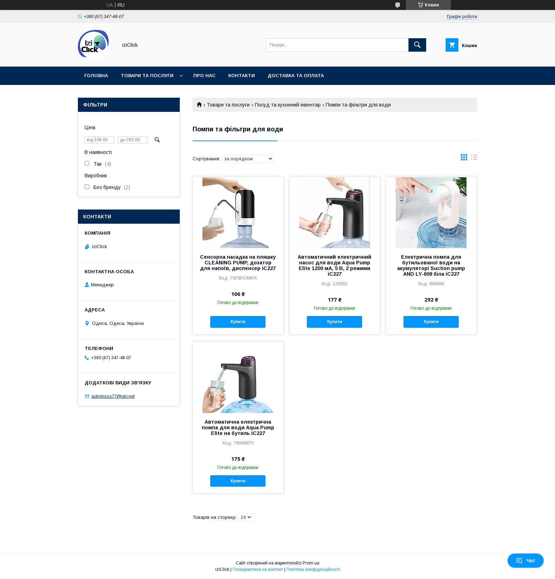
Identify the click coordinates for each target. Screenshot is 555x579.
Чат (525, 560)
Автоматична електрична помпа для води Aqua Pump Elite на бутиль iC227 (238, 427)
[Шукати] (417, 45)
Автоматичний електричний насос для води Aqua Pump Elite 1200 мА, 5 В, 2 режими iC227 (334, 265)
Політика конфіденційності (313, 569)
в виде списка (474, 159)
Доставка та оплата (296, 75)
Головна (96, 75)
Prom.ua (311, 563)
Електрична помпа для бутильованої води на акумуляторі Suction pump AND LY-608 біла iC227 (431, 265)
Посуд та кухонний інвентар (288, 105)
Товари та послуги (147, 75)
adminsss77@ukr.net (113, 396)
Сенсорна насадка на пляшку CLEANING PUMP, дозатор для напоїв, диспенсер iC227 (238, 262)
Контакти (241, 75)
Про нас (204, 75)
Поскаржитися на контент (258, 569)
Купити (237, 321)
